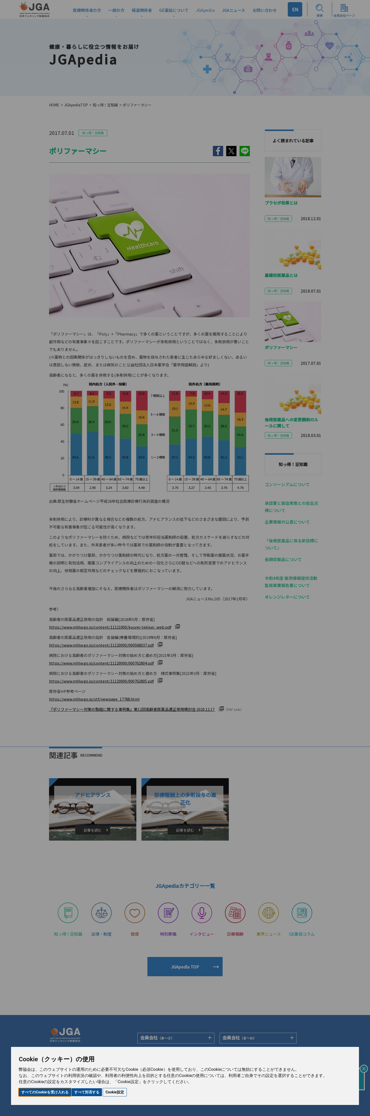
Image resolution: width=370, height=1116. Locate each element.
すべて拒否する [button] (86, 1092)
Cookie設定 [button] (115, 1092)
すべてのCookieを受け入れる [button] (45, 1092)
